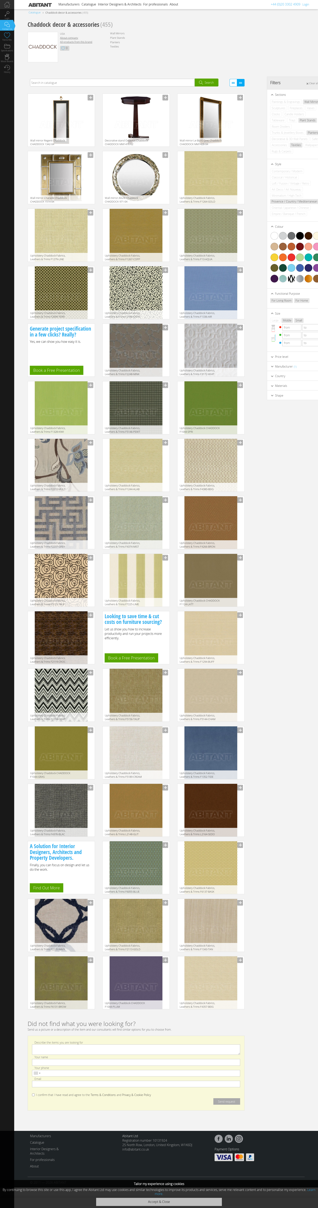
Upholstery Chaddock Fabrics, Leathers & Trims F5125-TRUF (48, 602)
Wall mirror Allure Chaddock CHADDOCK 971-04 (121, 199)
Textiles (114, 46)
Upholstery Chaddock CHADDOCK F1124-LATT (200, 602)
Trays (276, 120)
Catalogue (89, 4)
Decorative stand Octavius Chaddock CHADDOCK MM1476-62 (126, 142)
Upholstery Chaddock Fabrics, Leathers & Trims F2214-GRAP (48, 717)
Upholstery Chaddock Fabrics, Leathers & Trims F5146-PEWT (122, 430)
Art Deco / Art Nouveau (271, 189)
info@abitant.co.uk (135, 1149)
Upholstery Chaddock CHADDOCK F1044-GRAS (50, 775)
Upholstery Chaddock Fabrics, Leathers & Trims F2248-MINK (122, 372)
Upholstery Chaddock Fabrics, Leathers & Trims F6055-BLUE (122, 889)
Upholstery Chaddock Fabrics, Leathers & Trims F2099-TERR (48, 314)
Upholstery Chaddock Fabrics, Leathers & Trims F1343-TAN (197, 947)
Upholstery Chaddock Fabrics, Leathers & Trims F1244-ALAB (122, 487)
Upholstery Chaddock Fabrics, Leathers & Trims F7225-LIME (122, 602)
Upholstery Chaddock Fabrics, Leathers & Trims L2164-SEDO (197, 832)
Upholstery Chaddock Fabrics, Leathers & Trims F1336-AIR (197, 314)
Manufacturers (69, 4)
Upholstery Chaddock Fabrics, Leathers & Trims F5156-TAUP (122, 717)
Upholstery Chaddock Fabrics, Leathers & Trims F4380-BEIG (197, 487)
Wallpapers (296, 145)
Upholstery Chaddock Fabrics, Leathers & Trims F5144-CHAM (197, 717)
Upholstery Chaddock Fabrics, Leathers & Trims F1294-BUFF (197, 659)
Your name (41, 1057)
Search (209, 82)
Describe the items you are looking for (58, 1042)
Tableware (262, 120)
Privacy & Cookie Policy (136, 1095)
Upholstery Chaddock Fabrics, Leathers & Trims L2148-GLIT (122, 832)
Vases (295, 108)
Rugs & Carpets (266, 151)
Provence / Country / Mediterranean (279, 201)
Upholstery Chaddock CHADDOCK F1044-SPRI (200, 430)
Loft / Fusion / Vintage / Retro (274, 183)
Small (283, 320)
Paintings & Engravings (270, 102)
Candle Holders (278, 114)
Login (305, 4)
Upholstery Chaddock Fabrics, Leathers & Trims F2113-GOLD (122, 947)
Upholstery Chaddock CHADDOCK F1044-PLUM (125, 1004)
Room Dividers (265, 126)
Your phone (41, 1068)
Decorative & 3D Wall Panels (274, 139)
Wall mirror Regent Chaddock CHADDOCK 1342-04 (47, 142)
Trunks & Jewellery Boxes (272, 132)
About (174, 4)
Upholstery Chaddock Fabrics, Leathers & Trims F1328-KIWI (48, 430)
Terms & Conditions (103, 1095)
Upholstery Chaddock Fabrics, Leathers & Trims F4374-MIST (122, 544)
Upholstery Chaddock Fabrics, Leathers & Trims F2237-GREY (48, 544)
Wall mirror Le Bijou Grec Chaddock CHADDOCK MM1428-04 (201, 142)
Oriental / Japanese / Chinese (274, 207)
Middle (271, 320)
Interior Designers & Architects (119, 4)
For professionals (155, 4)
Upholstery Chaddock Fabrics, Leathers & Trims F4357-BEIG (197, 1004)
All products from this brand (76, 42)
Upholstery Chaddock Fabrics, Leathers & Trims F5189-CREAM (123, 775)
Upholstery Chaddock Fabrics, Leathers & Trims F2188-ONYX (122, 314)
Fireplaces (280, 108)
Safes (300, 139)
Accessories (263, 145)
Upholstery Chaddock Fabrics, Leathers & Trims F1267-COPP (122, 257)
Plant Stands (117, 38)
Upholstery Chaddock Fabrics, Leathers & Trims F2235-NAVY (48, 947)
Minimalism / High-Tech (271, 195)
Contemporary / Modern (271, 171)
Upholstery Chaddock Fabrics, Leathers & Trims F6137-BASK (197, 889)
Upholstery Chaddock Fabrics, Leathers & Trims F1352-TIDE (197, 775)
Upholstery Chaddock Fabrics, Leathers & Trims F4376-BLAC (48, 832)
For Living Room (266, 300)
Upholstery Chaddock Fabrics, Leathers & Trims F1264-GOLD (197, 199)
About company (69, 38)
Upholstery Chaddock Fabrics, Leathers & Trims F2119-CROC (48, 659)
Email (37, 1079)
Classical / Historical (268, 177)
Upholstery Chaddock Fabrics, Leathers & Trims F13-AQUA (197, 257)
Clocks (260, 114)
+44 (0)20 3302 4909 (285, 4)
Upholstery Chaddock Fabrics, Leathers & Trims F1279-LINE (48, 257)
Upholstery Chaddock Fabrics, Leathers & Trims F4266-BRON (197, 544)
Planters (115, 42)
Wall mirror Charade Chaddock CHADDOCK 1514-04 (48, 199)
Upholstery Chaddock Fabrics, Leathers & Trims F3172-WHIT (197, 372)
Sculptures (263, 108)
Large (259, 320)
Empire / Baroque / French (273, 214)
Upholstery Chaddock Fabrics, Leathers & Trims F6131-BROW (48, 1004)
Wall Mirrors (117, 33)
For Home (286, 300)
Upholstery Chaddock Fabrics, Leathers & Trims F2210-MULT (48, 487)
